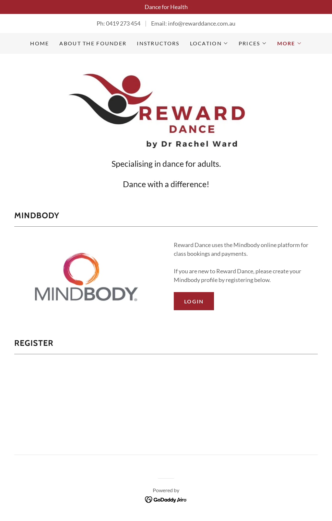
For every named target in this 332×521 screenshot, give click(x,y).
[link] (166, 108)
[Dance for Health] (166, 7)
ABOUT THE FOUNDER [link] (92, 43)
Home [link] (39, 43)
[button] (209, 43)
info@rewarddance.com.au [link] (201, 23)
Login (194, 301)
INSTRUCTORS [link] (158, 43)
